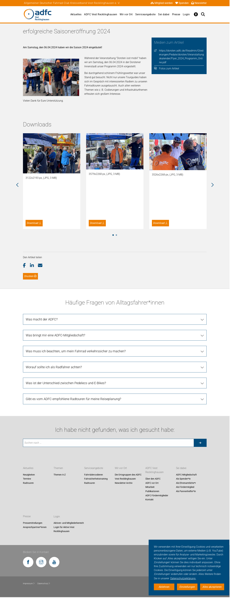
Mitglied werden (162, 3)
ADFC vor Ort (152, 483)
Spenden (182, 3)
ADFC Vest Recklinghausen (100, 14)
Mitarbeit (150, 487)
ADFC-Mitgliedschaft (186, 474)
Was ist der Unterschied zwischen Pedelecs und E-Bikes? (66, 383)
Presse (176, 14)
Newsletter (199, 3)
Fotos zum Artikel (169, 68)
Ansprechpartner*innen (35, 527)
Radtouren (28, 483)
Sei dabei (163, 14)
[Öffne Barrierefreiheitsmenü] (195, 14)
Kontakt (149, 499)
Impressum (29, 583)
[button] (26, 265)
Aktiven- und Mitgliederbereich (69, 523)
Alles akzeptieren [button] (212, 586)
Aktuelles (76, 14)
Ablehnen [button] (164, 586)
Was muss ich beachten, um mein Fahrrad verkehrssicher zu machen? (76, 351)
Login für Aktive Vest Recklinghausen (64, 529)
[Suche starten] (200, 443)
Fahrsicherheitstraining (96, 479)
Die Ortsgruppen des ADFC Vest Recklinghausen (128, 476)
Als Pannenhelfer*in (186, 491)
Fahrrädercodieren (93, 474)
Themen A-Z (60, 474)
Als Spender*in (183, 479)
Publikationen (152, 491)
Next (212, 185)
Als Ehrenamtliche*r (186, 483)
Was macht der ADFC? (42, 319)
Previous (17, 185)
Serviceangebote (145, 14)
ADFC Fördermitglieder (156, 495)
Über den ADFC (153, 479)
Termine (27, 479)
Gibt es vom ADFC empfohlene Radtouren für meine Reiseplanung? (73, 399)
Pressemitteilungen (32, 523)
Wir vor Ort (126, 14)
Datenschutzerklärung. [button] (183, 578)
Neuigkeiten (29, 474)
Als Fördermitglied (185, 487)
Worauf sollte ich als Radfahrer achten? (54, 367)
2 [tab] (116, 234)
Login (186, 14)
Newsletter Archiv (124, 483)
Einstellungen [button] (187, 586)
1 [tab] (113, 234)
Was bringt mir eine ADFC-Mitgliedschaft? (55, 335)
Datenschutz (43, 583)
